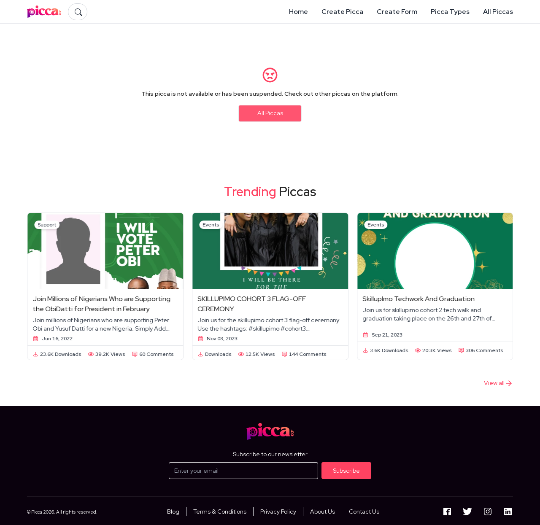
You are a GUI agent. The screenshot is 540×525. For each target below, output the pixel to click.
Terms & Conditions (219, 511)
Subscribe (346, 470)
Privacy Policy (278, 511)
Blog (173, 511)
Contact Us (364, 511)
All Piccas (270, 113)
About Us (322, 511)
